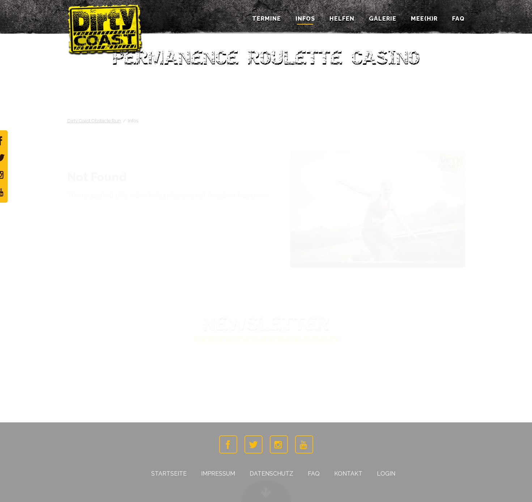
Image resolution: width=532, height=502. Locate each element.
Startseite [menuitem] (169, 473)
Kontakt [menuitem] (348, 473)
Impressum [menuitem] (218, 473)
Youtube (304, 444)
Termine (266, 19)
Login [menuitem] (386, 473)
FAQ (458, 19)
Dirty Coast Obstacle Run (94, 120)
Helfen (341, 19)
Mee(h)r (424, 19)
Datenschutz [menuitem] (271, 473)
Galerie (382, 19)
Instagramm (279, 444)
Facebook (228, 444)
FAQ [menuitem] (314, 473)
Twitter (253, 444)
